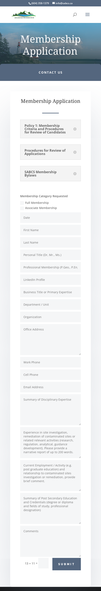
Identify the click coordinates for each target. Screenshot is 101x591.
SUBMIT (66, 564)
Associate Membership (38, 208)
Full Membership (34, 203)
